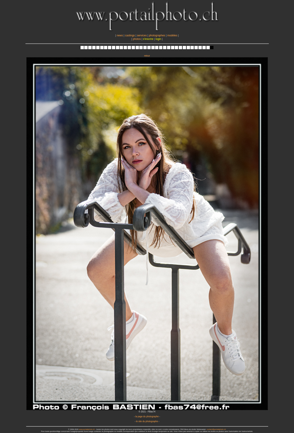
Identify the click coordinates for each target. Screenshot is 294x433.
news (120, 35)
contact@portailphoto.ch (216, 429)
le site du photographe (147, 421)
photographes (157, 35)
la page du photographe (147, 416)
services (142, 35)
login (158, 39)
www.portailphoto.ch (87, 429)
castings (130, 35)
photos (137, 39)
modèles (172, 35)
